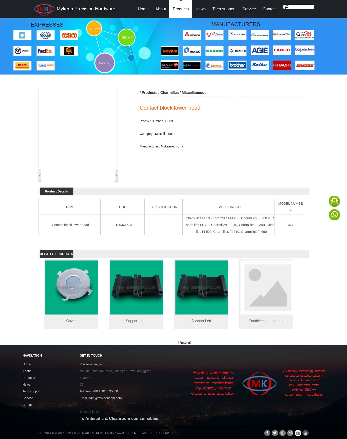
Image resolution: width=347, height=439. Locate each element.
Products (181, 9)
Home (143, 9)
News (200, 9)
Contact (270, 9)
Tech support (224, 9)
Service (249, 9)
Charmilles (169, 93)
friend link (89, 411)
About (160, 9)
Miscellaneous (194, 93)
